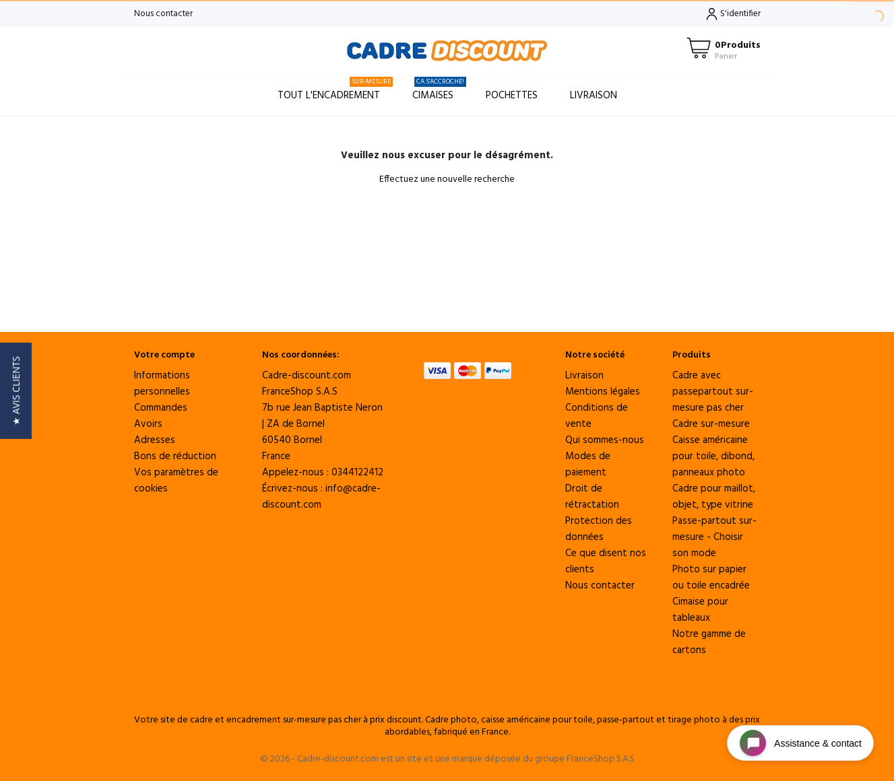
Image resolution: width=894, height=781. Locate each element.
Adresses (154, 440)
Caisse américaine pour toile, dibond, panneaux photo (713, 456)
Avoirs (148, 424)
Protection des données (598, 529)
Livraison (593, 96)
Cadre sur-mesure (711, 424)
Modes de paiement (587, 464)
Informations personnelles (162, 384)
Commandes (160, 408)
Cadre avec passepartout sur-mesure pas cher (712, 392)
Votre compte (164, 355)
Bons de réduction (175, 456)
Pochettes (512, 96)
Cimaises (439, 90)
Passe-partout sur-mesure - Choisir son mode (714, 537)
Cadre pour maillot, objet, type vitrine (713, 497)
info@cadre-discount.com (321, 497)
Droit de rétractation (592, 497)
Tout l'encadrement (335, 90)
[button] (16, 391)
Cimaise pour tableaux (700, 610)
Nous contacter (163, 14)
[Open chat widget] (800, 743)
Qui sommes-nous (604, 440)
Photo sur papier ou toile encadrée (711, 578)
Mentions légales (602, 392)
